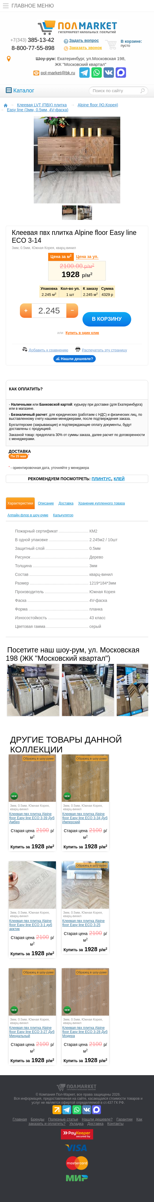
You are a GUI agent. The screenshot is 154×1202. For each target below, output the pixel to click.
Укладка (76, 1123)
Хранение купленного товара (101, 503)
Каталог (20, 90)
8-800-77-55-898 (33, 48)
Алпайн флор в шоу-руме (27, 515)
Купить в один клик (82, 333)
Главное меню (27, 6)
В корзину (107, 319)
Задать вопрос (81, 41)
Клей (119, 478)
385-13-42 (32, 40)
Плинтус (101, 478)
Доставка (66, 503)
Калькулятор (63, 515)
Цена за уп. (87, 256)
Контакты (115, 1123)
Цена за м (61, 256)
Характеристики (20, 503)
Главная (20, 1119)
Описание (46, 503)
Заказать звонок (82, 48)
